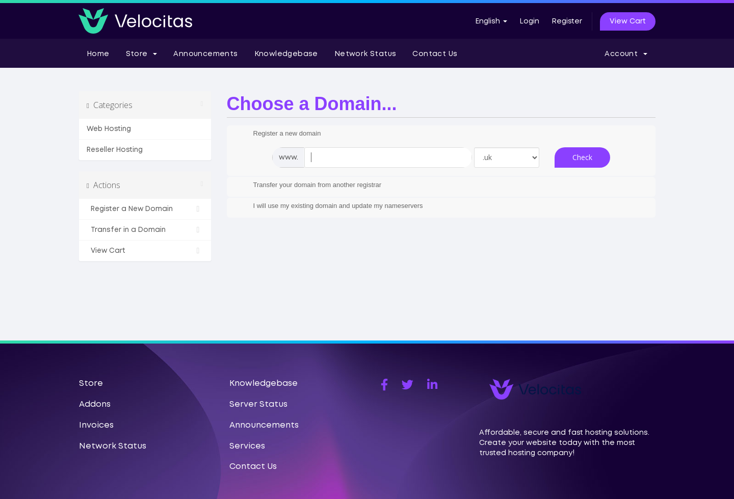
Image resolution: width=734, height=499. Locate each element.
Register (567, 21)
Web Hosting (109, 129)
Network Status (365, 54)
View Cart (628, 21)
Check (582, 157)
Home (98, 54)
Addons (95, 404)
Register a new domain (279, 134)
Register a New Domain (145, 209)
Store (142, 54)
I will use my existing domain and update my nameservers (330, 206)
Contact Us (434, 54)
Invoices (96, 425)
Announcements (205, 54)
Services (247, 446)
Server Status (258, 404)
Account (626, 54)
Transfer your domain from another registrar (309, 185)
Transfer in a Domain (145, 230)
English (491, 21)
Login (529, 21)
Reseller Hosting (115, 150)
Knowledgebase (286, 54)
